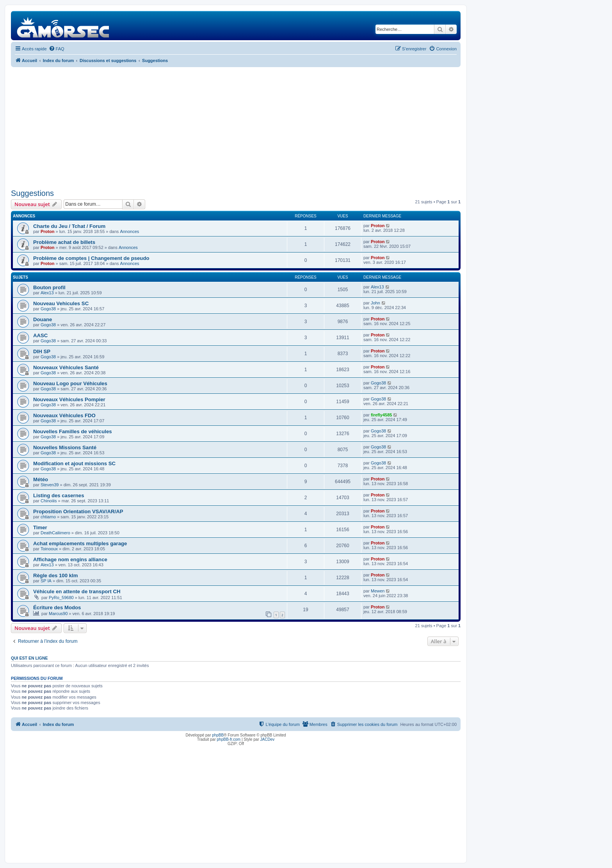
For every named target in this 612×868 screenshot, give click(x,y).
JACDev (267, 739)
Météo (40, 479)
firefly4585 (381, 415)
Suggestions (32, 193)
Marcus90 (58, 613)
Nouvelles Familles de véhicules (72, 431)
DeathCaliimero (55, 532)
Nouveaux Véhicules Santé (66, 367)
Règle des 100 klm (55, 575)
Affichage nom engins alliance (70, 559)
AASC (40, 335)
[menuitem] (56, 48)
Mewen (377, 591)
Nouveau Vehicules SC (61, 303)
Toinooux (49, 548)
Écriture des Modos (57, 607)
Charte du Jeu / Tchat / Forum (69, 226)
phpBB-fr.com (229, 739)
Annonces (129, 231)
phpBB (218, 735)
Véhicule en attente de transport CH (77, 591)
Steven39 (50, 484)
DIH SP (41, 351)
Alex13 (47, 292)
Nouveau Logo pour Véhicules (70, 383)
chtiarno (48, 516)
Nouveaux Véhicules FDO (64, 415)
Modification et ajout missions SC (74, 463)
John (375, 303)
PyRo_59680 (61, 597)
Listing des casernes (58, 495)
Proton (47, 231)
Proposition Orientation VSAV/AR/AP (78, 511)
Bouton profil (49, 287)
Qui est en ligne (29, 658)
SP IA (46, 580)
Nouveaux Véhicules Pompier (69, 399)
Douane (42, 319)
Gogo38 (48, 308)
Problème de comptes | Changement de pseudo (91, 258)
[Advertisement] (236, 128)
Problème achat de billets (64, 242)
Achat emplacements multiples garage (80, 543)
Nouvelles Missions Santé (64, 447)
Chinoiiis (49, 500)
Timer (40, 527)
